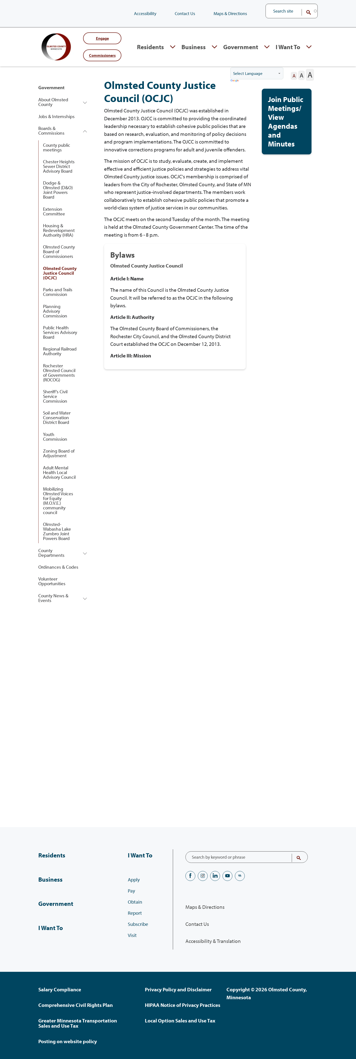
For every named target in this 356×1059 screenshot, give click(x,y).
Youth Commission (55, 437)
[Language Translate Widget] (256, 74)
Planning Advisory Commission (55, 311)
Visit (132, 935)
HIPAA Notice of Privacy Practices (182, 1005)
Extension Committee (54, 212)
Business (50, 879)
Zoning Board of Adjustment (59, 454)
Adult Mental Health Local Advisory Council (59, 473)
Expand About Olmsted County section (85, 103)
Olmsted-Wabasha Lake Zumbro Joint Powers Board (57, 532)
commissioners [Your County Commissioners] (102, 55)
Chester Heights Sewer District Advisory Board (59, 167)
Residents (51, 855)
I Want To (50, 928)
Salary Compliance (59, 989)
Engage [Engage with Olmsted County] (102, 38)
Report (135, 913)
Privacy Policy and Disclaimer (178, 989)
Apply (134, 879)
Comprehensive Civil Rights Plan (75, 1005)
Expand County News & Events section (85, 598)
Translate (235, 81)
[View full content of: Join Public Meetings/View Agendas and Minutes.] (287, 122)
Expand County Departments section (85, 553)
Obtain (135, 902)
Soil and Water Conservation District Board (56, 418)
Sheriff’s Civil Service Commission (55, 397)
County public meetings (56, 148)
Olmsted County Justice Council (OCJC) (60, 273)
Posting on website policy (67, 1041)
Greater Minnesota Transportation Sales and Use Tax (77, 1023)
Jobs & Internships (56, 117)
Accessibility (145, 13)
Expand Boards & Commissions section (85, 131)
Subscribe (138, 924)
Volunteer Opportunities (52, 582)
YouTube (227, 875)
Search (305, 12)
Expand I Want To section (309, 47)
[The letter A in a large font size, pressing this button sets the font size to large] (310, 75)
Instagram (202, 875)
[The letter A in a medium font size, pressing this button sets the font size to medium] (301, 76)
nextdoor (239, 875)
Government (51, 88)
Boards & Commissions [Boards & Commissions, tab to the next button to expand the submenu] (51, 131)
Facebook (190, 875)
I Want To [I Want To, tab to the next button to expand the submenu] (288, 47)
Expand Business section (214, 47)
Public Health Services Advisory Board (60, 333)
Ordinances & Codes (58, 568)
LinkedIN (215, 875)
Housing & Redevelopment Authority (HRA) (59, 231)
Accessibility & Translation (213, 941)
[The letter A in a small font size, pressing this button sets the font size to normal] (294, 77)
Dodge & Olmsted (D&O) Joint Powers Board (58, 191)
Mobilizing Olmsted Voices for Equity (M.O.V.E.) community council (58, 501)
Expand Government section (266, 47)
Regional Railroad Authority (60, 352)
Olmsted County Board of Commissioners (59, 252)
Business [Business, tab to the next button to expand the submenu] (193, 47)
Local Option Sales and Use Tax (180, 1020)
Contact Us (185, 13)
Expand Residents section (172, 47)
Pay (131, 891)
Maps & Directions (230, 13)
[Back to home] (58, 47)
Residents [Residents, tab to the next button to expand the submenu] (150, 47)
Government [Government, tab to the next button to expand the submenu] (240, 47)
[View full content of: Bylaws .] (175, 307)
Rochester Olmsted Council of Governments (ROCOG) (59, 373)
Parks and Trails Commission (57, 292)
